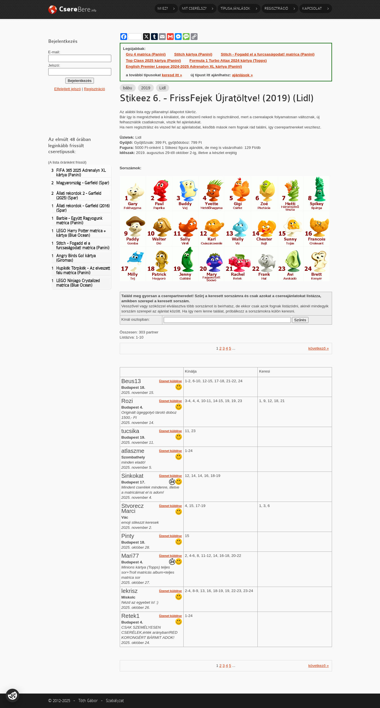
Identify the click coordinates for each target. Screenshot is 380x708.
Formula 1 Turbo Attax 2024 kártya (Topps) (228, 60)
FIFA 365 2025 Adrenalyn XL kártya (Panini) (78, 172)
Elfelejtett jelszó (67, 89)
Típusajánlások (235, 8)
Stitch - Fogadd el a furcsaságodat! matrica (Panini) (80, 245)
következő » (318, 348)
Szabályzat (115, 700)
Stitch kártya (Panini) (193, 54)
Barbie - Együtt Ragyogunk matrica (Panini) (76, 220)
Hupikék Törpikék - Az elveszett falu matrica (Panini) (80, 270)
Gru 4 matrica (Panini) (146, 54)
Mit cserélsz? (194, 8)
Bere (77, 9)
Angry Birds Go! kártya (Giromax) (73, 258)
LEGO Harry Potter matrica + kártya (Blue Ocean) (78, 233)
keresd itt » (172, 75)
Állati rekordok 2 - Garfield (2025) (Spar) (76, 195)
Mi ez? (163, 8)
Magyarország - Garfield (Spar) (80, 183)
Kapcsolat (312, 8)
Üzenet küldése (170, 381)
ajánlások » (242, 75)
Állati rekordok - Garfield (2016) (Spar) (80, 208)
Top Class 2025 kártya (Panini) (153, 60)
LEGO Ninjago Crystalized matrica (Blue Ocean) (75, 283)
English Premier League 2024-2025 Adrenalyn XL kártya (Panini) (184, 66)
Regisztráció (276, 8)
